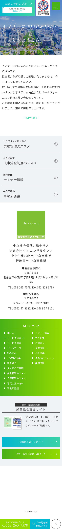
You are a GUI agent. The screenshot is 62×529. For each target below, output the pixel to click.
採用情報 (39, 366)
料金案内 (12, 356)
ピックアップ (14, 351)
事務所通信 (13, 391)
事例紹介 (12, 366)
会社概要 (39, 356)
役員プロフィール (44, 361)
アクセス (39, 341)
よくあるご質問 (15, 371)
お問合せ (39, 346)
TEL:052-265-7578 (19, 290)
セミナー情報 (42, 336)
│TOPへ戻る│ (31, 118)
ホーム (10, 336)
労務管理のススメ (16, 376)
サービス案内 (14, 346)
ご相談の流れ (14, 361)
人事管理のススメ (16, 381)
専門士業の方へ (15, 386)
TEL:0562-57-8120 (19, 312)
